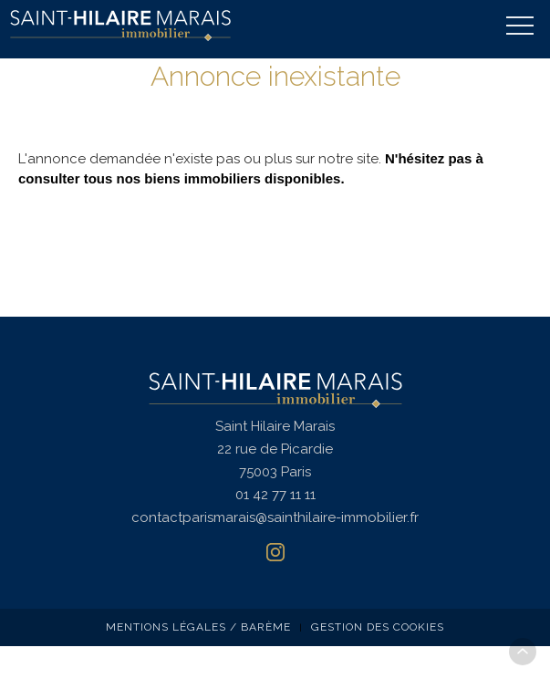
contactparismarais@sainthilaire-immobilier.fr (275, 517)
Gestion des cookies (377, 627)
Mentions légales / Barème (198, 627)
